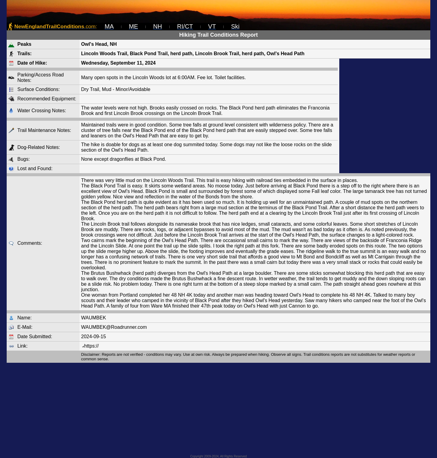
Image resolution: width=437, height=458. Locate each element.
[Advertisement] (384, 116)
